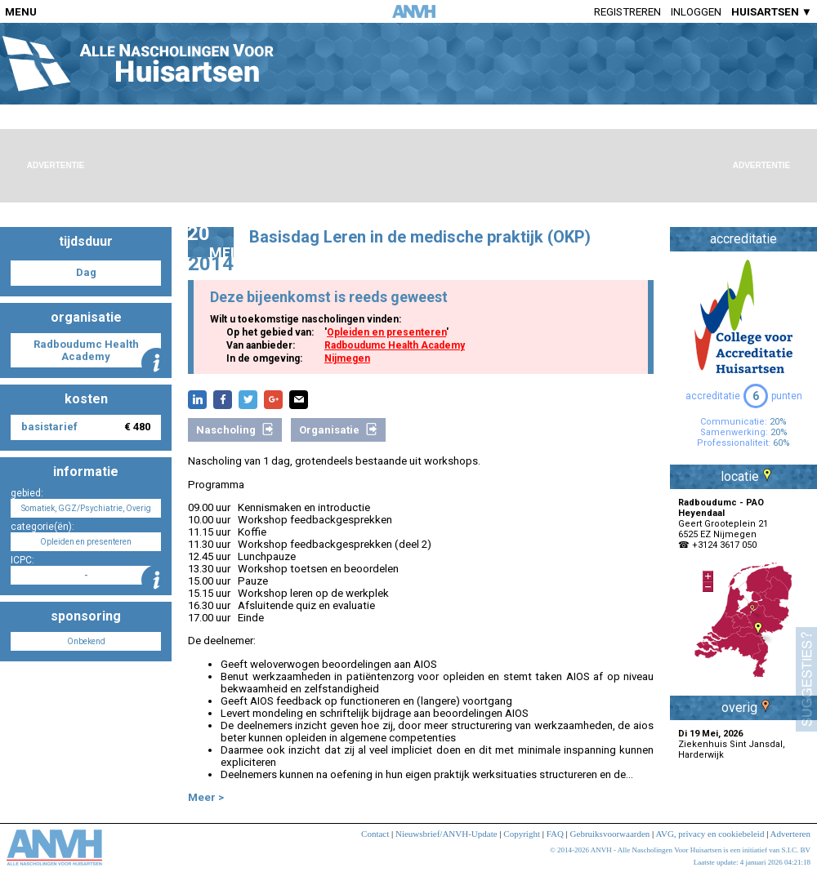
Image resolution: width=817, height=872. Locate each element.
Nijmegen (347, 358)
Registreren (627, 12)
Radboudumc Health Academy (394, 345)
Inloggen (696, 12)
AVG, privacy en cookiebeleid (709, 834)
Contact (375, 834)
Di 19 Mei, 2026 (710, 733)
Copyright (521, 834)
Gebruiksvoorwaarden (610, 834)
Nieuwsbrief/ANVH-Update (446, 834)
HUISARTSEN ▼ (771, 12)
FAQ (555, 834)
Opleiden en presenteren (386, 332)
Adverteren (790, 834)
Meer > (206, 797)
